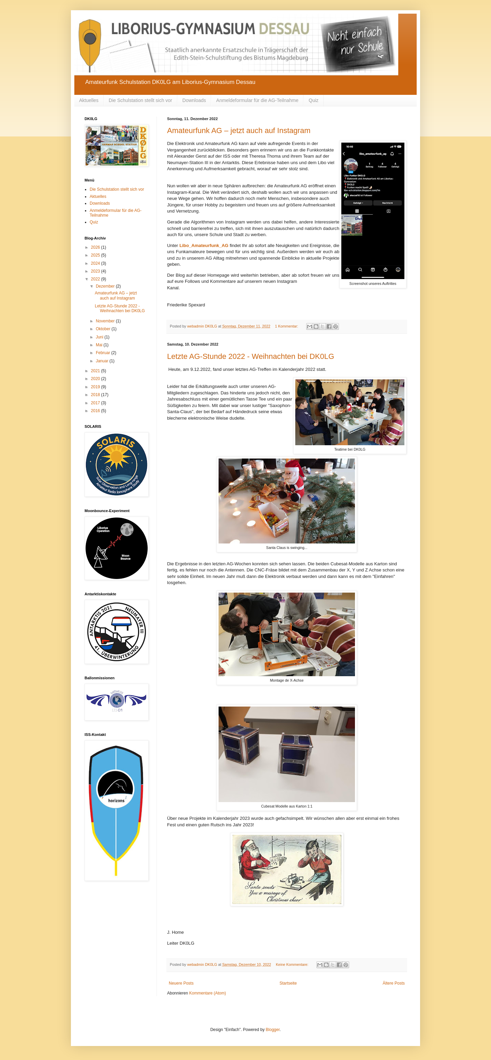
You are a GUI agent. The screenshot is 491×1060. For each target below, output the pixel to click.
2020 (96, 378)
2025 (96, 255)
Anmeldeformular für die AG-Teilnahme (257, 100)
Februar (103, 352)
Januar (102, 361)
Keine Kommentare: (292, 964)
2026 (96, 247)
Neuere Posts (181, 983)
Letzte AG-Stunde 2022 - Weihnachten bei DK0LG (250, 356)
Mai (100, 345)
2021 (96, 370)
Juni (100, 337)
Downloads (194, 100)
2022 (96, 279)
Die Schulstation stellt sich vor (140, 100)
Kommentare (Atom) (207, 993)
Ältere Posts (394, 983)
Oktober (103, 328)
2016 (96, 410)
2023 (96, 271)
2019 (96, 386)
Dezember (106, 286)
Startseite (288, 983)
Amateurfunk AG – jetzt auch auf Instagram (239, 130)
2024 (96, 263)
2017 (96, 403)
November (106, 321)
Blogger (273, 1029)
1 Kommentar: (287, 326)
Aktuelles (89, 100)
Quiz (313, 100)
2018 (96, 394)
